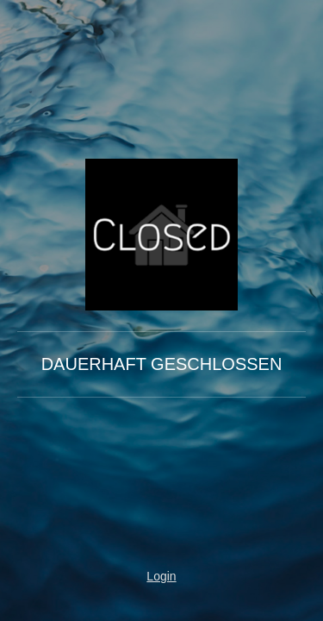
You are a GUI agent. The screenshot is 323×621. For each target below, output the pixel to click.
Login (161, 576)
